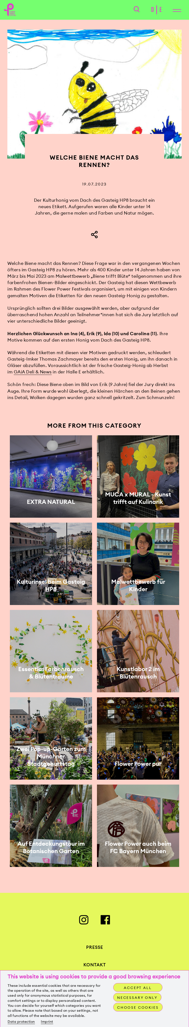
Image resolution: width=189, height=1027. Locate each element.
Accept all (138, 988)
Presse (94, 949)
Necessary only (137, 997)
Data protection (21, 1021)
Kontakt (94, 966)
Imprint (47, 1021)
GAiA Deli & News (33, 373)
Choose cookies (138, 1007)
